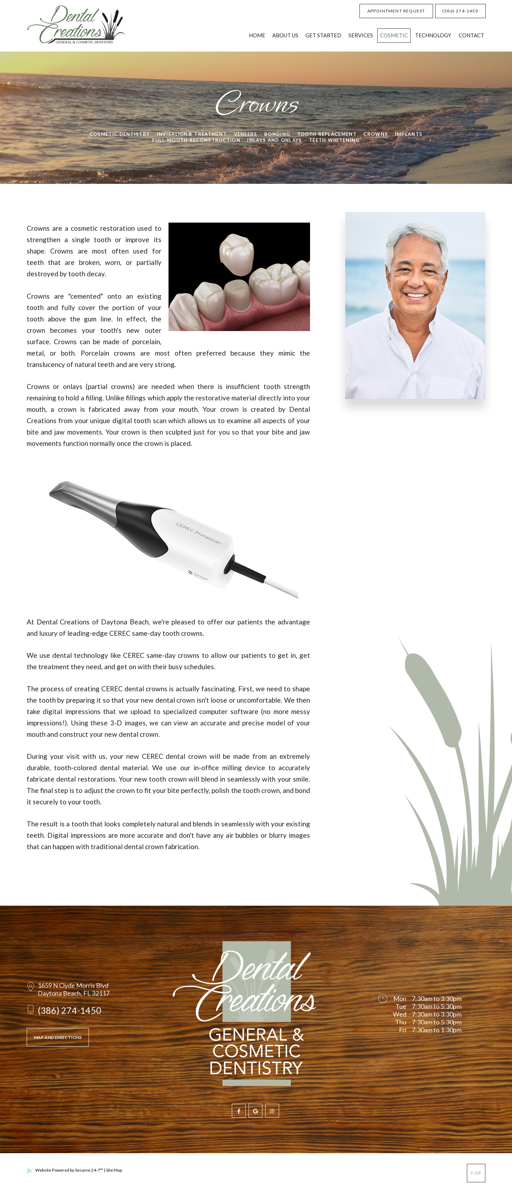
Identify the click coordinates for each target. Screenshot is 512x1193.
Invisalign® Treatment (192, 134)
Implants (408, 134)
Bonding (277, 134)
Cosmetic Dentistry (120, 134)
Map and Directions (58, 1037)
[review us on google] (255, 1111)
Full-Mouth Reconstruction (196, 140)
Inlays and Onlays (274, 140)
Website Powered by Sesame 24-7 (65, 1170)
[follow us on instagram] (272, 1111)
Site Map (114, 1170)
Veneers (245, 134)
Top (476, 1173)
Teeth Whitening (334, 140)
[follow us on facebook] (239, 1111)
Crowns (375, 134)
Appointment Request (396, 11)
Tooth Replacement (327, 134)
